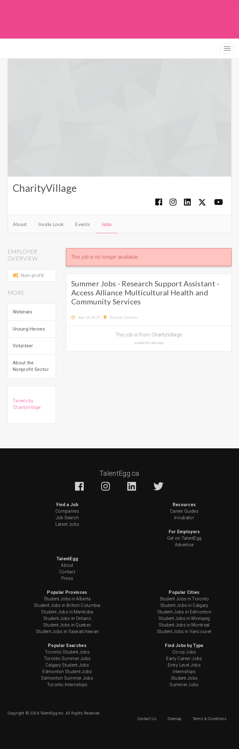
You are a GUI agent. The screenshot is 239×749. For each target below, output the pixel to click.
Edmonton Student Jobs (67, 671)
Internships (184, 671)
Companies (67, 511)
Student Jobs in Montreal (184, 624)
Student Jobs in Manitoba (67, 611)
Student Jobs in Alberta (67, 598)
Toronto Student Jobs (67, 652)
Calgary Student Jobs (67, 665)
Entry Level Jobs (184, 665)
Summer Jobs (184, 684)
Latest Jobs (67, 524)
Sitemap (174, 719)
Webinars (22, 312)
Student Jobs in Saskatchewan (67, 631)
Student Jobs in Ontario (67, 618)
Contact (67, 571)
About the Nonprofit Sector (31, 366)
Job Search (67, 517)
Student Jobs (184, 678)
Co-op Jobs (184, 652)
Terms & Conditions (210, 719)
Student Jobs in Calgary (184, 605)
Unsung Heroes (29, 329)
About (20, 224)
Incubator (184, 517)
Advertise (184, 544)
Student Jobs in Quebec (67, 624)
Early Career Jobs (184, 658)
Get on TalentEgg (184, 538)
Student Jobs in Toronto (184, 598)
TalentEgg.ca (119, 473)
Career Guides (184, 511)
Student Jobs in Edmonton (184, 611)
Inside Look (51, 224)
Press (67, 578)
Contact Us (147, 719)
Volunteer (23, 346)
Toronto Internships (67, 684)
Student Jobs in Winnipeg (184, 618)
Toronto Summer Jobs (67, 658)
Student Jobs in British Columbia (67, 605)
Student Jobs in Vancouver (184, 631)
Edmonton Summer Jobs (67, 678)
